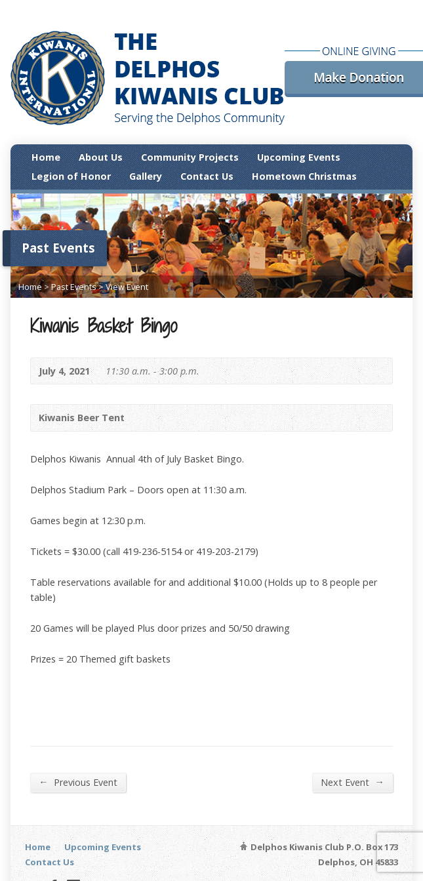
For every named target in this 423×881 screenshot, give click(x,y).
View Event (127, 287)
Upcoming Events (298, 157)
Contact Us (206, 176)
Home (45, 157)
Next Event (352, 782)
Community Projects (190, 157)
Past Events (73, 287)
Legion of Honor (71, 176)
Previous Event (78, 782)
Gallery (145, 176)
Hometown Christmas (304, 176)
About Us (101, 157)
